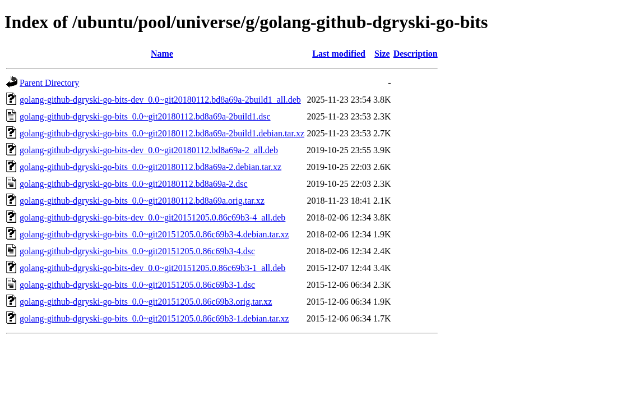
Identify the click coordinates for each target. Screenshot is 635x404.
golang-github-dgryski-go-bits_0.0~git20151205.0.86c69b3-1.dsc (137, 285)
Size (382, 53)
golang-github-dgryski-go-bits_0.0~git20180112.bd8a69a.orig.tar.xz (142, 200)
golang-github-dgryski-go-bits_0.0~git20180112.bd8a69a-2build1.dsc (145, 116)
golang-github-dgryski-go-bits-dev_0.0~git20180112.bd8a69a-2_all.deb (149, 150)
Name (162, 53)
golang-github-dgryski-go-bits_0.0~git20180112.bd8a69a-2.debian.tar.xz (150, 167)
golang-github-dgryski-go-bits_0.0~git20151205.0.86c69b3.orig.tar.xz (146, 301)
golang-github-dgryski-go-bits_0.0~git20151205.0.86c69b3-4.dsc (137, 251)
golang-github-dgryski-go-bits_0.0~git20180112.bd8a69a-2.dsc (134, 184)
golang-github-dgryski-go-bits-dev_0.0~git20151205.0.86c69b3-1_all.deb (152, 268)
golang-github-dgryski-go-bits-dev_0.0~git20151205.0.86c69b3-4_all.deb (152, 217)
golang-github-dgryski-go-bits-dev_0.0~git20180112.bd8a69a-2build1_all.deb (160, 99)
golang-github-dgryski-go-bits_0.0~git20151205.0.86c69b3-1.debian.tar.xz (154, 318)
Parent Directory (49, 83)
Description (415, 53)
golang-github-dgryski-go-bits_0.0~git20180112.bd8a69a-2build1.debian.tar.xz (162, 133)
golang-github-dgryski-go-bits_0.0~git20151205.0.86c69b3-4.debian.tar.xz (154, 234)
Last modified (338, 53)
